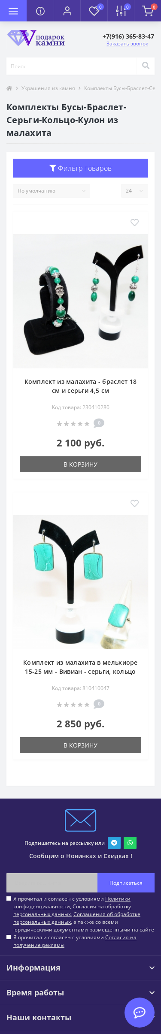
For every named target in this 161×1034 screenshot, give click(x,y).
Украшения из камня (48, 88)
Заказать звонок (127, 43)
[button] (67, 10)
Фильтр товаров (80, 168)
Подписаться (126, 882)
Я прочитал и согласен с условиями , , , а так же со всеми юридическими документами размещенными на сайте (83, 914)
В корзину (80, 464)
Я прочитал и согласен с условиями (75, 941)
